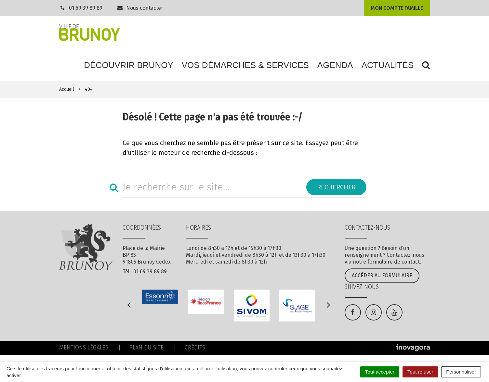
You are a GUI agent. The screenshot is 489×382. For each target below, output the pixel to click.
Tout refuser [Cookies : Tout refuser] (420, 372)
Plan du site (146, 347)
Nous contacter (140, 8)
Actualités (388, 65)
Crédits (195, 347)
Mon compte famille (397, 8)
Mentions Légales (83, 347)
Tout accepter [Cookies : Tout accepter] (379, 372)
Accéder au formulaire (382, 275)
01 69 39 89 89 (85, 8)
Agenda (335, 65)
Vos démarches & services (245, 65)
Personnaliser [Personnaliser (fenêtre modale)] (461, 372)
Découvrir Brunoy (128, 65)
